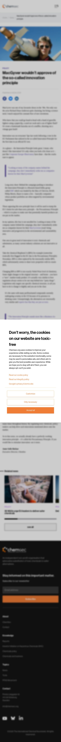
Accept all (30, 410)
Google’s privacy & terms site (21, 384)
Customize (30, 394)
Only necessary (30, 402)
